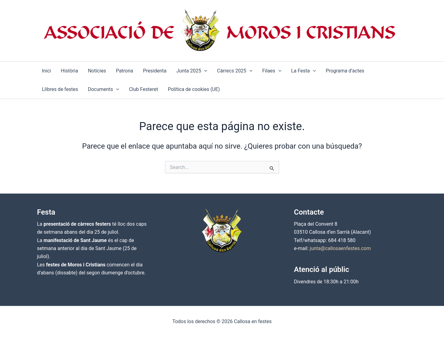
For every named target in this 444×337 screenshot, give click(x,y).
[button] (204, 71)
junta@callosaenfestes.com (340, 248)
